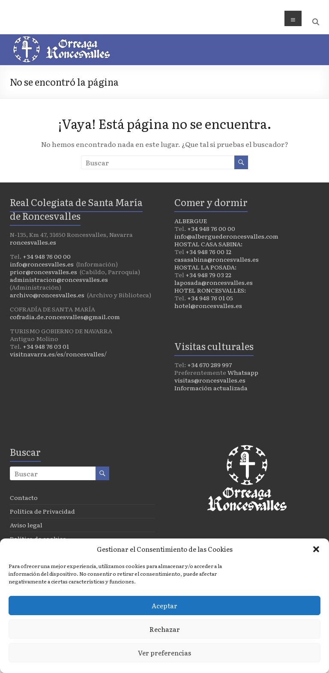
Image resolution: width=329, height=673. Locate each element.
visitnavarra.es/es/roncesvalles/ (58, 354)
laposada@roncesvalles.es (213, 282)
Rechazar (165, 629)
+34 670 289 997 (209, 364)
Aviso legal (26, 524)
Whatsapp (242, 372)
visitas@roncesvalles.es (209, 380)
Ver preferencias (164, 653)
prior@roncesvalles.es (43, 271)
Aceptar (164, 605)
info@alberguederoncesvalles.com (226, 236)
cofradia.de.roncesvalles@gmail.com (65, 316)
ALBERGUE (190, 220)
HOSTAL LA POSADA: (205, 267)
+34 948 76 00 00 (47, 256)
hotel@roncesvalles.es (208, 305)
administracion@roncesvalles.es (59, 279)
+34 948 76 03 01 (46, 346)
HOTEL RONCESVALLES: (210, 290)
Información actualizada (211, 387)
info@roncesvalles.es (42, 264)
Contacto (24, 497)
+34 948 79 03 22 (208, 274)
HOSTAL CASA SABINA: (208, 243)
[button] (316, 549)
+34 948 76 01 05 (210, 297)
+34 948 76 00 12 (208, 251)
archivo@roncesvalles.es (47, 294)
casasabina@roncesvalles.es (216, 259)
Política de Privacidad (42, 511)
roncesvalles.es (33, 242)
